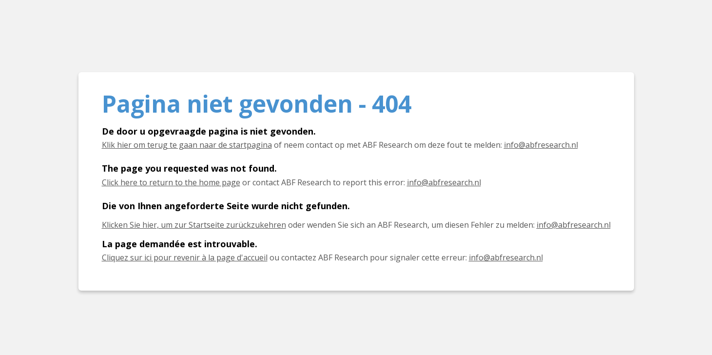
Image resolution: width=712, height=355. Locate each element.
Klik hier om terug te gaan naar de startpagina (187, 144)
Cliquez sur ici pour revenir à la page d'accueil (185, 257)
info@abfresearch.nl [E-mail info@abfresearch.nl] (541, 144)
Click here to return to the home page (171, 182)
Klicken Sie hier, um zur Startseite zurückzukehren (194, 224)
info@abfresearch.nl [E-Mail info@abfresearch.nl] (574, 224)
